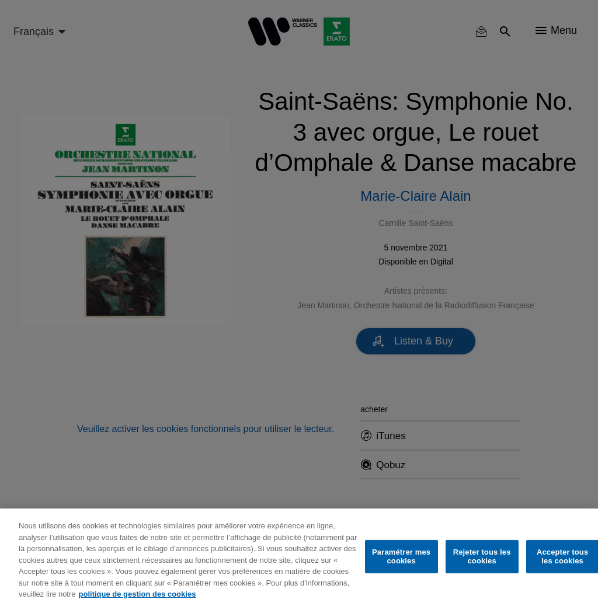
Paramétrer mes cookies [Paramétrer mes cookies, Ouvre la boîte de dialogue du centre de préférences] (401, 557)
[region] (299, 557)
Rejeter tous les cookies (482, 557)
